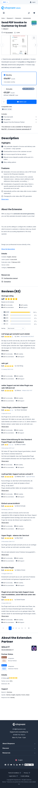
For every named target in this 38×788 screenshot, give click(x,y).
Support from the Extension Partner (13, 122)
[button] (5, 199)
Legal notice (13, 776)
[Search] (29, 13)
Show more (5, 350)
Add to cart (21, 102)
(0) (6, 324)
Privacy (27, 773)
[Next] (36, 45)
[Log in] (33, 2)
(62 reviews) (9, 32)
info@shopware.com (19, 729)
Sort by (3, 328)
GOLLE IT (5, 28)
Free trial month (7, 117)
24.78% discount (28, 88)
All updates (5, 119)
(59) (6, 312)
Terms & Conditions (14, 773)
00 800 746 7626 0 (19, 734)
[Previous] (2, 45)
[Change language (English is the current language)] (19, 760)
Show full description (8, 249)
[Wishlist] (34, 13)
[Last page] (29, 628)
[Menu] (3, 13)
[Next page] (25, 628)
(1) (6, 315)
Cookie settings (25, 776)
